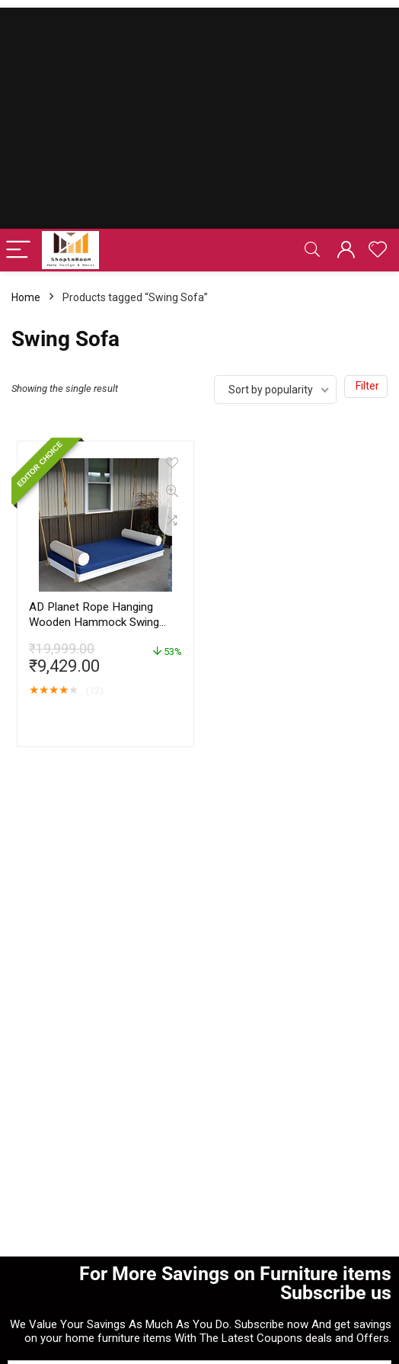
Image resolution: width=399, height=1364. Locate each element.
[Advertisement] (199, 114)
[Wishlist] (378, 250)
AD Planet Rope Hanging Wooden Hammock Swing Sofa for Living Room (94, 622)
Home (25, 297)
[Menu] (18, 250)
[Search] (312, 250)
